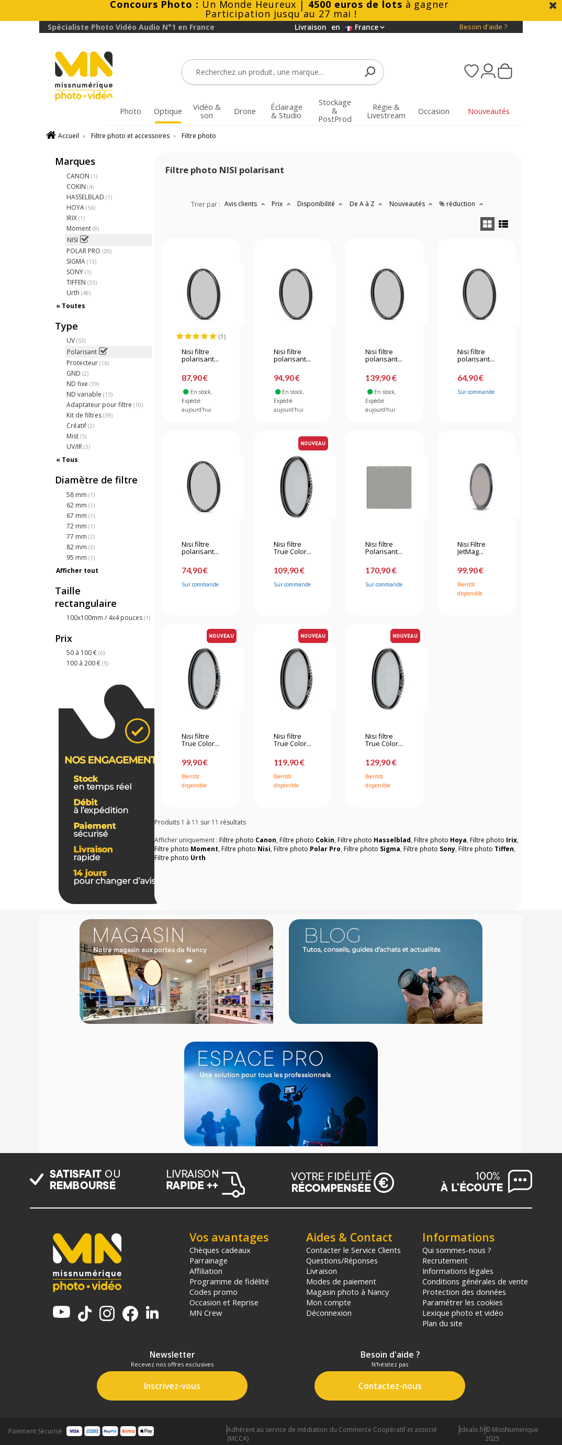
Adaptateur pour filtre (104, 404)
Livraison (321, 1271)
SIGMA (81, 261)
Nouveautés (412, 203)
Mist (76, 436)
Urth (78, 292)
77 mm (80, 536)
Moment (82, 228)
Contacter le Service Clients (353, 1250)
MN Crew (205, 1312)
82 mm (80, 547)
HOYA (80, 207)
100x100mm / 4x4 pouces (108, 617)
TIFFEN (81, 282)
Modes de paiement (341, 1281)
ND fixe (82, 383)
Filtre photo (199, 135)
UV (76, 340)
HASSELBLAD (89, 197)
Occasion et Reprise (223, 1302)
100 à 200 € (87, 663)
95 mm (80, 557)
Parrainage (208, 1260)
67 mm (80, 515)
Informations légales (457, 1271)
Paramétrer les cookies (462, 1302)
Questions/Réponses (342, 1260)
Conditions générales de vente (475, 1281)
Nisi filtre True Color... (292, 548)
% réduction (462, 203)
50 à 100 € (85, 652)
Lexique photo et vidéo (462, 1312)
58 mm (80, 494)
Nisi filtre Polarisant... (383, 548)
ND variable (89, 394)
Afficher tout (77, 570)
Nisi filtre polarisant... (200, 356)
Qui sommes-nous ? (456, 1250)
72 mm (80, 526)
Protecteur (87, 362)
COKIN (80, 186)
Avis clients (245, 203)
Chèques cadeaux (220, 1250)
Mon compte (328, 1302)
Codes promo (213, 1291)
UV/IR (78, 446)
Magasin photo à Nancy (347, 1291)
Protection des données (464, 1291)
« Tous (67, 459)
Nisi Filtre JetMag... (471, 548)
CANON (81, 176)
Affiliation (205, 1271)
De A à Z (367, 203)
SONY (78, 271)
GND (77, 373)
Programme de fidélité (229, 1281)
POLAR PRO (88, 250)
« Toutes (70, 305)
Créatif (80, 425)
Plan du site (442, 1323)
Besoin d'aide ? (483, 26)
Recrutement (445, 1260)
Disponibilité (321, 203)
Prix (282, 203)
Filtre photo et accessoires (130, 135)
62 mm (80, 505)
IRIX (75, 217)
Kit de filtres (89, 415)
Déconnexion (329, 1312)
